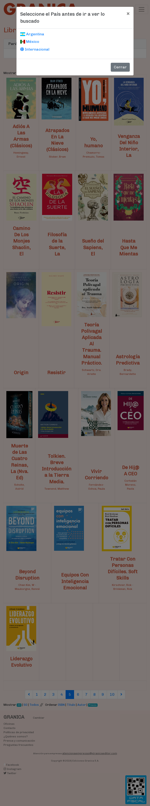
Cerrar (120, 67)
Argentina (32, 34)
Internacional (34, 49)
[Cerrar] (128, 13)
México (29, 41)
